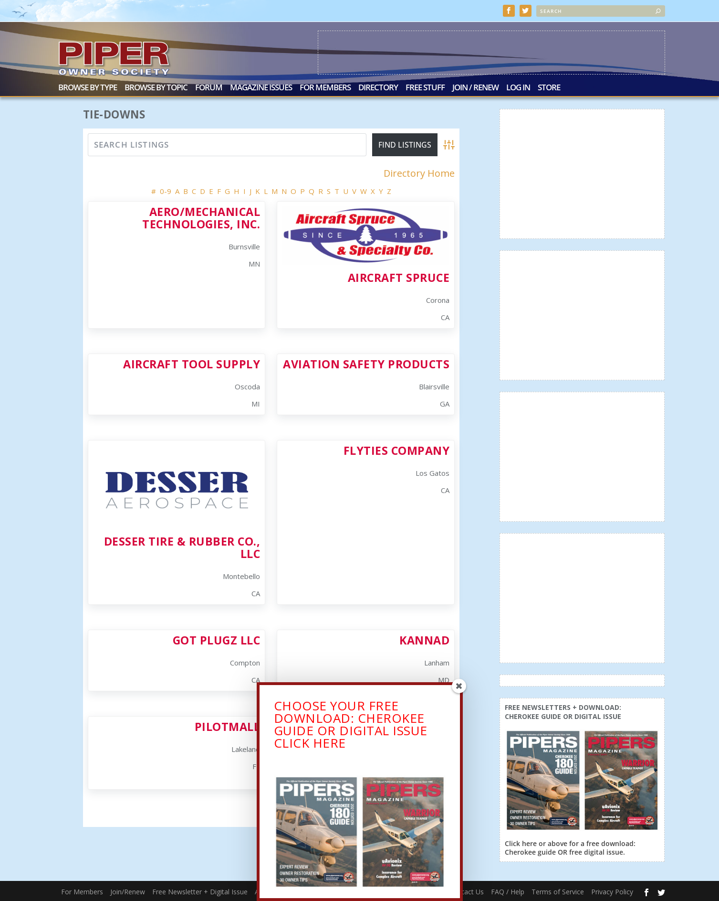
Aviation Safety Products (366, 363)
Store (549, 87)
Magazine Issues (261, 87)
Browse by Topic (156, 87)
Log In (518, 87)
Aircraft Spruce (399, 276)
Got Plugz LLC (217, 639)
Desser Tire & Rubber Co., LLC (182, 546)
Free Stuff (425, 87)
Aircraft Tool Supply (191, 363)
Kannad (424, 639)
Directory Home (419, 172)
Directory (378, 87)
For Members (325, 87)
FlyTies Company (397, 449)
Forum (208, 87)
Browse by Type (87, 87)
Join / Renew (475, 87)
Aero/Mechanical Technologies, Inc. (201, 216)
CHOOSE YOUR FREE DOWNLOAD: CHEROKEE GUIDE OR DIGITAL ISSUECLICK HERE (350, 727)
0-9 (165, 190)
